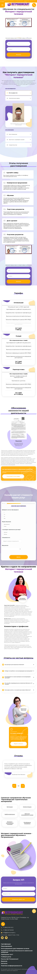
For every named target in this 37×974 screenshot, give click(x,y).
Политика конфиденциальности (11, 965)
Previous (14, 786)
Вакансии (4, 961)
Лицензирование (6, 946)
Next (23, 786)
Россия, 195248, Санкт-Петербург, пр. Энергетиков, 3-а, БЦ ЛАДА (11, 1)
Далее (19, 557)
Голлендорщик (27, 806)
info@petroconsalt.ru (9, 932)
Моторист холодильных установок (10, 823)
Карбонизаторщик (10, 814)
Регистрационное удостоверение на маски (15, 948)
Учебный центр (6, 956)
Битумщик (10, 806)
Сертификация (6, 944)
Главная (3, 917)
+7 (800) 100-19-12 (8, 927)
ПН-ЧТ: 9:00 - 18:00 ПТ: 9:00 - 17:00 (30, 1)
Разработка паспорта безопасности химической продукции (16, 951)
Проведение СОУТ (7, 954)
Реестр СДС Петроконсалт (9, 959)
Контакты (4, 963)
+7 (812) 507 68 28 (8, 930)
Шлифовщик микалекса (27, 823)
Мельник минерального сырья (27, 814)
